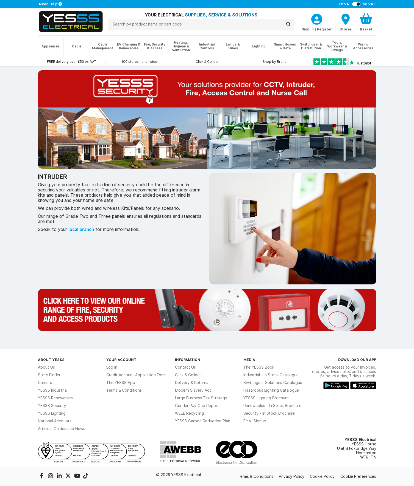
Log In (111, 367)
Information (187, 359)
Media (249, 359)
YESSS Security (52, 405)
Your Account (121, 359)
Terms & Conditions (124, 390)
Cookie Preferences (358, 476)
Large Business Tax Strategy (201, 398)
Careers (45, 382)
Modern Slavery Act (193, 390)
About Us (46, 367)
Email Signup (254, 421)
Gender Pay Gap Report (197, 405)
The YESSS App (120, 382)
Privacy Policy (291, 476)
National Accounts (54, 421)
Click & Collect (188, 375)
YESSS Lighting (52, 413)
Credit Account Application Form (136, 375)
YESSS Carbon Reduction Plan (202, 421)
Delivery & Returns (191, 382)
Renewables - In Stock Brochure (272, 405)
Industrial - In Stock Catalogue (271, 375)
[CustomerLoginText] (317, 18)
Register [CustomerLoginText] (324, 29)
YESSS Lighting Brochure (266, 398)
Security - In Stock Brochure (269, 413)
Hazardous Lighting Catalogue (271, 390)
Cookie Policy (322, 476)
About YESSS (51, 359)
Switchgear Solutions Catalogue (272, 382)
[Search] (288, 24)
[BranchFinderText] (345, 22)
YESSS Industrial (53, 390)
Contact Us (185, 367)
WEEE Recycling (189, 413)
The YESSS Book (258, 367)
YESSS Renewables (55, 398)
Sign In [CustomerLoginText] (308, 29)
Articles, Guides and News (61, 428)
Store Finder (49, 375)
